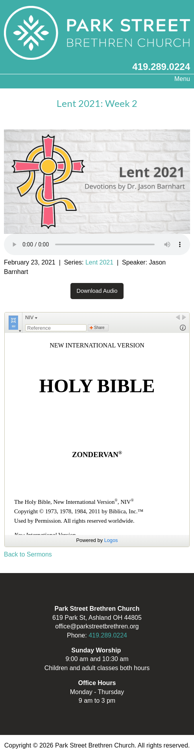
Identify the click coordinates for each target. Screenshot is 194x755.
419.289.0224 (161, 66)
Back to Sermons (28, 554)
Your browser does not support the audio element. (97, 244)
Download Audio (96, 291)
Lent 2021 (99, 262)
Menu (178, 79)
